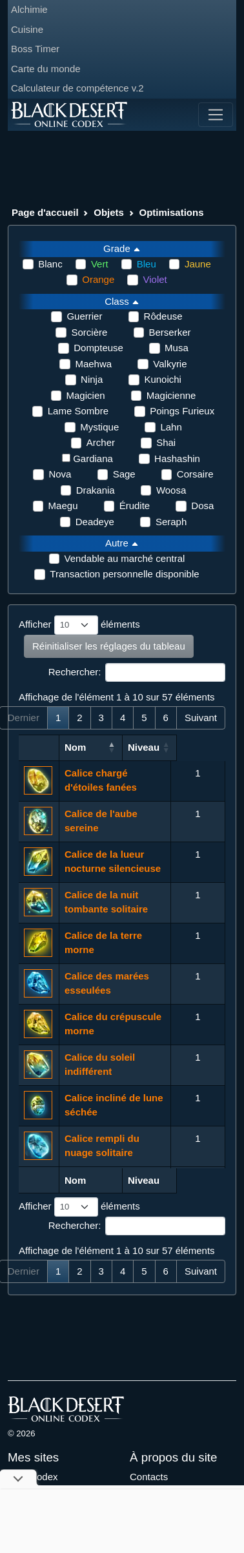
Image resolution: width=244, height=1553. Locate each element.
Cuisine (27, 29)
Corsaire (195, 473)
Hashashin (177, 458)
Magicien (85, 395)
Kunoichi (162, 379)
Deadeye (95, 521)
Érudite (134, 505)
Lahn (170, 426)
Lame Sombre (78, 410)
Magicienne (171, 395)
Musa (176, 347)
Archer (100, 442)
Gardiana (93, 458)
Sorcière (89, 332)
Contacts (149, 1476)
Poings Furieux (182, 410)
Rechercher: (136, 672)
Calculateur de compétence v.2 (77, 87)
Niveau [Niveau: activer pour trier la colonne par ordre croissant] (192, 747)
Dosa (202, 505)
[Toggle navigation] (215, 114)
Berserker (170, 332)
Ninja (92, 379)
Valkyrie (170, 363)
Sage (124, 473)
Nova (59, 473)
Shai (166, 442)
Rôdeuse (163, 316)
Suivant (201, 717)
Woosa (171, 490)
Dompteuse (98, 347)
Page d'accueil (45, 212)
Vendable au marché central (125, 558)
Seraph (171, 521)
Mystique (99, 426)
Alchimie (29, 9)
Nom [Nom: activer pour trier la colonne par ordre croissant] (75, 747)
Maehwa (93, 363)
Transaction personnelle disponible (124, 573)
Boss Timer (35, 48)
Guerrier (84, 316)
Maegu (63, 505)
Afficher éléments (79, 625)
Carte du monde (46, 68)
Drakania (95, 490)
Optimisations (171, 212)
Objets (109, 212)
